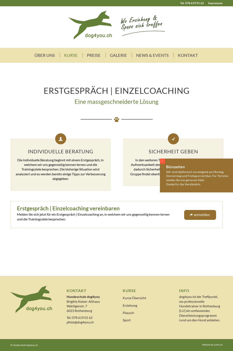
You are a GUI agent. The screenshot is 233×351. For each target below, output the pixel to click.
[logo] (116, 27)
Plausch (128, 313)
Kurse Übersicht (134, 298)
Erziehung (130, 305)
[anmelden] (200, 215)
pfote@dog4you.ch (80, 322)
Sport (127, 320)
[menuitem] (192, 3)
